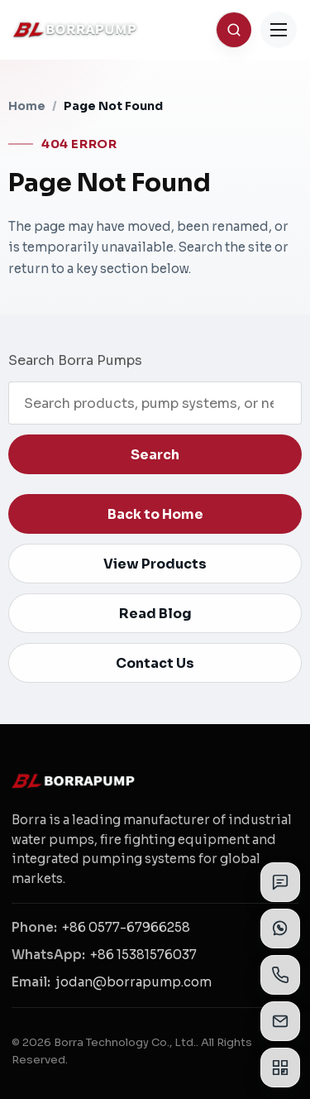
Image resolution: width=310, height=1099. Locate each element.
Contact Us (155, 663)
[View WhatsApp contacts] (280, 928)
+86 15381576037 (143, 954)
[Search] (234, 29)
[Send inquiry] (280, 882)
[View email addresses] (280, 1021)
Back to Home (155, 514)
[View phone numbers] (280, 975)
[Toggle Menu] (278, 30)
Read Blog (155, 613)
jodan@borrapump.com (133, 982)
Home (26, 105)
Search (155, 454)
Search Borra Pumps (75, 360)
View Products (155, 564)
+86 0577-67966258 (126, 927)
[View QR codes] (280, 1067)
